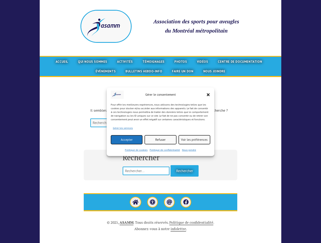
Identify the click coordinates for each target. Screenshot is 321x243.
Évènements (106, 71)
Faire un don (182, 71)
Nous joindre (189, 154)
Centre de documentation (240, 62)
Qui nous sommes (92, 62)
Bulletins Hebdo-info (143, 71)
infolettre (178, 228)
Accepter (127, 144)
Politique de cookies (136, 154)
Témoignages (153, 62)
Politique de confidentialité (165, 154)
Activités (125, 62)
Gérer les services (123, 132)
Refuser (160, 144)
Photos (180, 62)
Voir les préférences (194, 144)
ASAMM (126, 222)
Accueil (62, 62)
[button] (208, 99)
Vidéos (202, 62)
